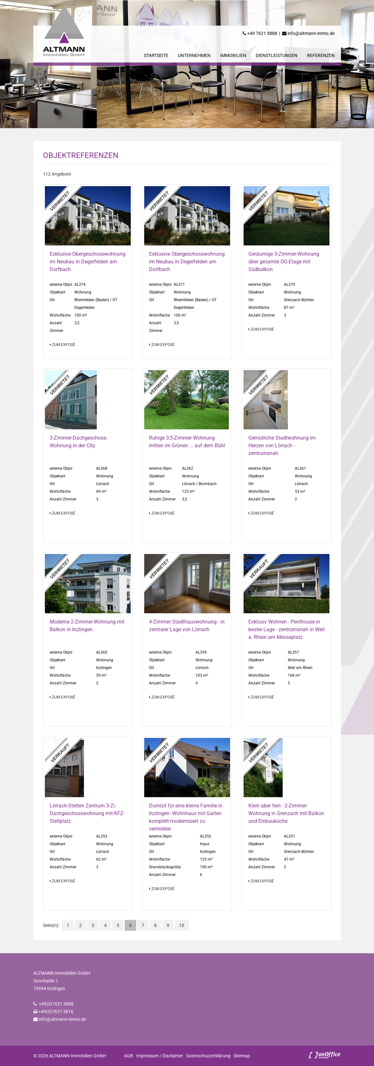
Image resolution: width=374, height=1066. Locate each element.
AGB (128, 1055)
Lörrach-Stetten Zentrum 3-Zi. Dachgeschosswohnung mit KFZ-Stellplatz (87, 813)
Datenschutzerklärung (208, 1055)
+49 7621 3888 (262, 33)
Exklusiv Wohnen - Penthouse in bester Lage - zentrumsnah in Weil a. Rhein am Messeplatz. (286, 629)
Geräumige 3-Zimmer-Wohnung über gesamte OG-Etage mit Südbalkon (283, 261)
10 (181, 925)
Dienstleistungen (276, 55)
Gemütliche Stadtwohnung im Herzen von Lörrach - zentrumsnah (282, 445)
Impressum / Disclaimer (159, 1055)
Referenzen (321, 55)
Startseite (156, 55)
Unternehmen (194, 55)
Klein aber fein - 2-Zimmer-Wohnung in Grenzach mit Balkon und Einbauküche (286, 813)
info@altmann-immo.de (311, 33)
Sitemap (242, 1055)
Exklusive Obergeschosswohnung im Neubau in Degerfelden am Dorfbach (87, 261)
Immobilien (233, 55)
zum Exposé (62, 345)
